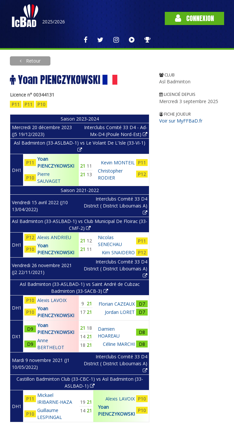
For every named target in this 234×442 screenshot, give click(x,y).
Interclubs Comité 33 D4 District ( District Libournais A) (115, 205)
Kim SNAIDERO (118, 252)
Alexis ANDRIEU (54, 237)
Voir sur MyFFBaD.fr (180, 121)
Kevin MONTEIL (118, 162)
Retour (33, 61)
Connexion (194, 18)
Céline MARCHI (119, 344)
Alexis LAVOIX (52, 300)
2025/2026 (53, 21)
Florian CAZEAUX (117, 304)
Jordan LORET (120, 312)
